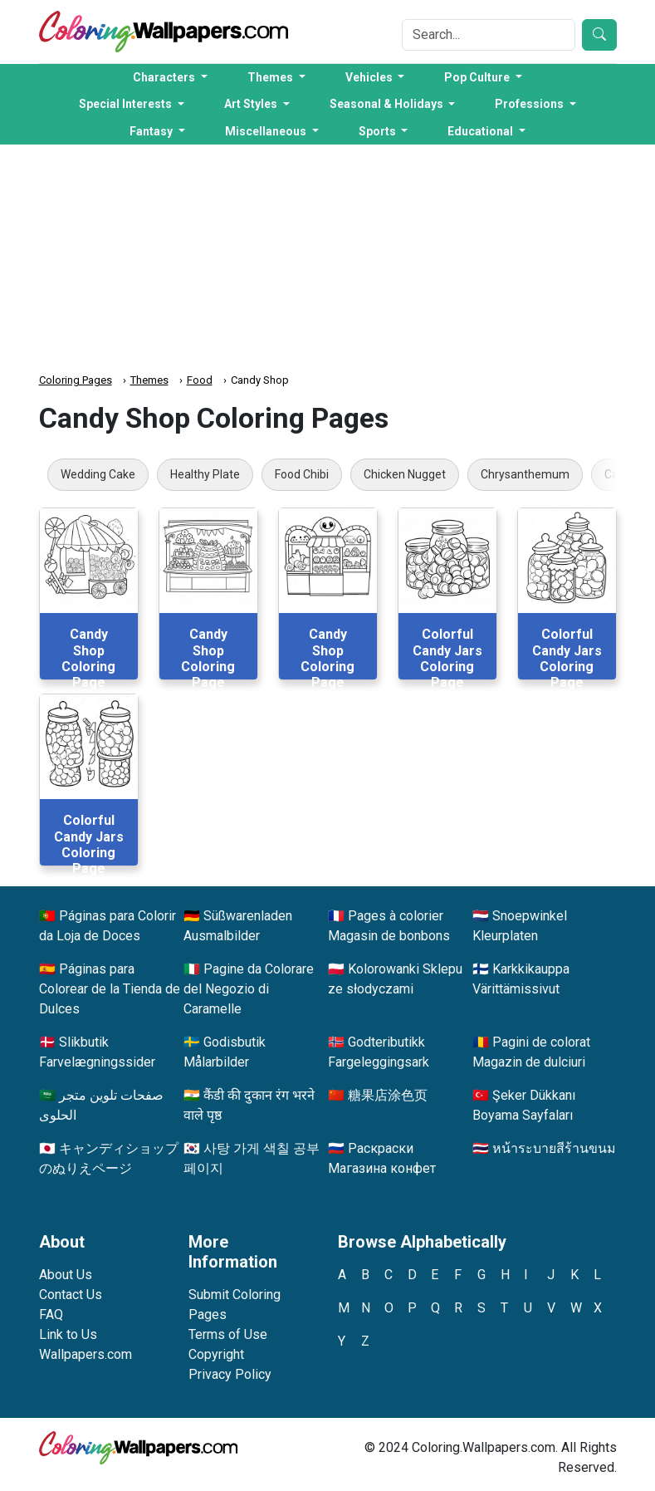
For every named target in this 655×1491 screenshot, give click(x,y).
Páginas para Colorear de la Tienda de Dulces (109, 989)
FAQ (51, 1314)
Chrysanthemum (525, 474)
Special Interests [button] (126, 103)
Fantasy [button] (152, 131)
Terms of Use (227, 1334)
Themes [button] (271, 77)
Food (200, 380)
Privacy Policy (229, 1374)
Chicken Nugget (405, 474)
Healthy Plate (205, 474)
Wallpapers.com (85, 1354)
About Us (65, 1275)
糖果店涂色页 (388, 1095)
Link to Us (68, 1334)
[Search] (488, 35)
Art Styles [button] (252, 103)
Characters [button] (165, 77)
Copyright (216, 1354)
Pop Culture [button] (478, 77)
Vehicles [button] (370, 77)
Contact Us (70, 1294)
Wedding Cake (98, 474)
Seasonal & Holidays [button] (388, 103)
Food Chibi (302, 474)
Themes (149, 380)
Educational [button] (481, 131)
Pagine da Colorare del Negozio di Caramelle (248, 989)
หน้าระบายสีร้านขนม (554, 1148)
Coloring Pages (75, 380)
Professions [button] (530, 103)
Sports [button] (378, 131)
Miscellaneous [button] (267, 131)
